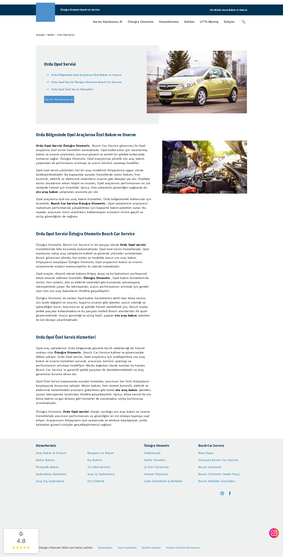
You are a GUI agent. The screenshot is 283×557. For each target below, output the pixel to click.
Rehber (189, 21)
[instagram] (222, 493)
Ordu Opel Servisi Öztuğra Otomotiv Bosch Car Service (86, 82)
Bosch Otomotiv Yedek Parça (219, 474)
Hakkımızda (152, 453)
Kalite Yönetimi (154, 460)
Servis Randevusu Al (107, 21)
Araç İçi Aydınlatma (101, 474)
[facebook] (230, 493)
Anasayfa (40, 35)
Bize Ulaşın (206, 453)
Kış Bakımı (94, 460)
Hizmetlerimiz (169, 21)
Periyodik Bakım (47, 467)
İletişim (229, 21)
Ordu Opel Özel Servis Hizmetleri (72, 89)
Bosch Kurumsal (209, 467)
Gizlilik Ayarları (151, 547)
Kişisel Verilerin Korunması (183, 547)
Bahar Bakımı (45, 460)
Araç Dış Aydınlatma (50, 481)
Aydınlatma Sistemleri (51, 474)
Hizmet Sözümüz (156, 474)
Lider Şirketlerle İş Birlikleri (163, 481)
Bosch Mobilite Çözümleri (216, 481)
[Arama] (243, 21)
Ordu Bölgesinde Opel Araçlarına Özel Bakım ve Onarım (86, 75)
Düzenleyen (105, 547)
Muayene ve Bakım (100, 453)
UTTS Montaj (209, 21)
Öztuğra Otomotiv (141, 21)
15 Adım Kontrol (98, 467)
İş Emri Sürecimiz (156, 467)
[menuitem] (107, 21)
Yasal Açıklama (127, 547)
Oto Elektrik (95, 481)
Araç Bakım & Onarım (51, 453)
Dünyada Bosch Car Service (218, 460)
